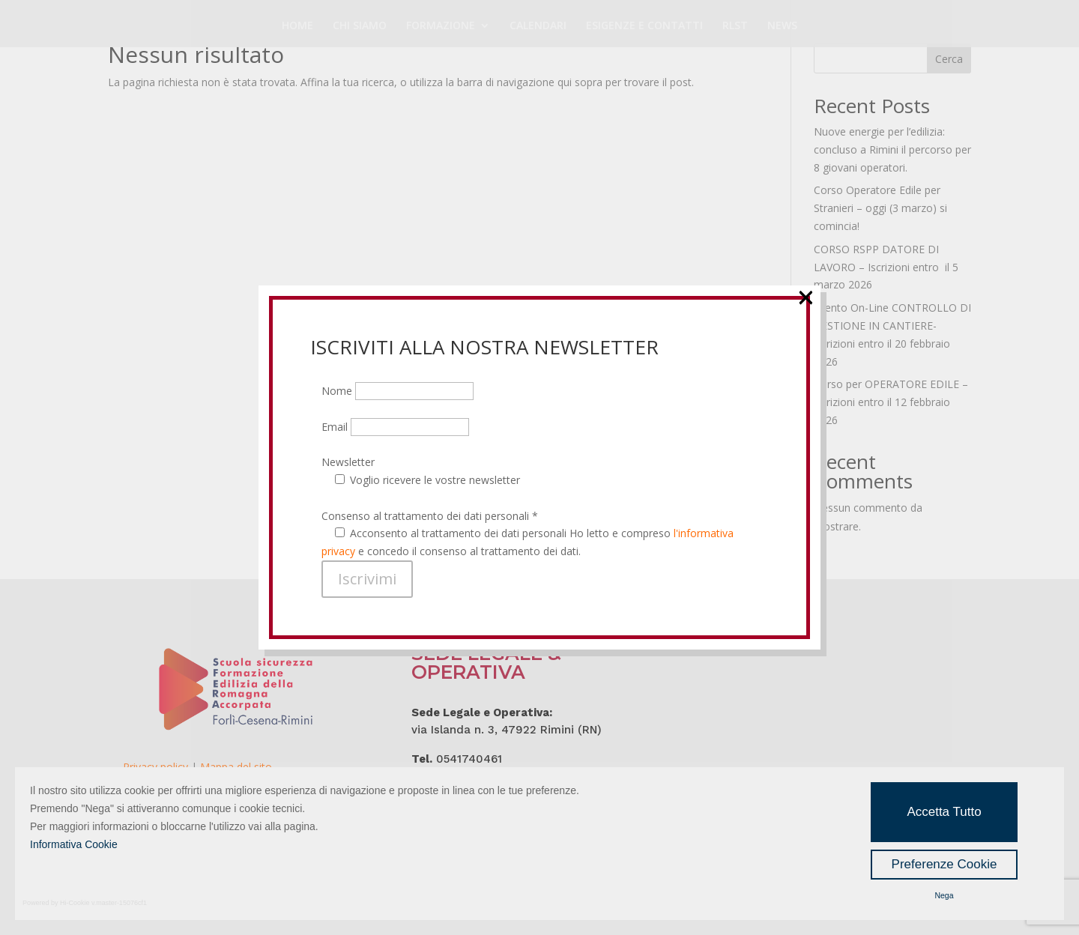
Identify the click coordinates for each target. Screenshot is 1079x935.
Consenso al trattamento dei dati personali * (429, 516)
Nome (397, 391)
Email (395, 427)
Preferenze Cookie (944, 864)
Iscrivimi (367, 579)
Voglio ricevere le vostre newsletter (435, 480)
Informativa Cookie (74, 844)
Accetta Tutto (944, 812)
